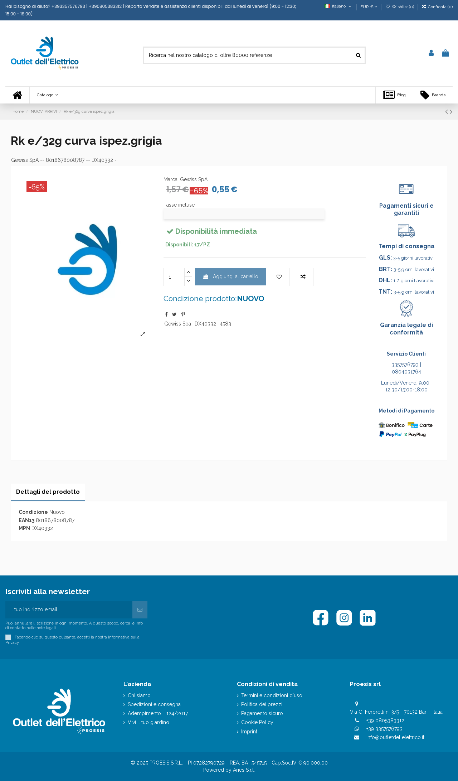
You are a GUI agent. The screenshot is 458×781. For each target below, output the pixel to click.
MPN (24, 528)
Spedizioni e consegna (154, 704)
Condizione (33, 512)
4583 (225, 324)
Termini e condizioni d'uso (271, 695)
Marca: (171, 179)
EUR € (368, 6)
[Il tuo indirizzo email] (68, 609)
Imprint (249, 731)
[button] (47, 95)
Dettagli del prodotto (48, 491)
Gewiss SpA (25, 160)
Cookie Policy (257, 722)
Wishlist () (400, 6)
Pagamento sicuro (262, 713)
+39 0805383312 (385, 720)
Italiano (339, 6)
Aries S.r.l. (244, 770)
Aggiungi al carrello (230, 276)
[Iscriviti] (139, 609)
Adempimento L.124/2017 (158, 713)
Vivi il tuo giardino (148, 722)
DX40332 (205, 324)
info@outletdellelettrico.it (395, 737)
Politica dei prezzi (261, 704)
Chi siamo (139, 695)
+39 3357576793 (384, 729)
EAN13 (26, 520)
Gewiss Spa (177, 324)
